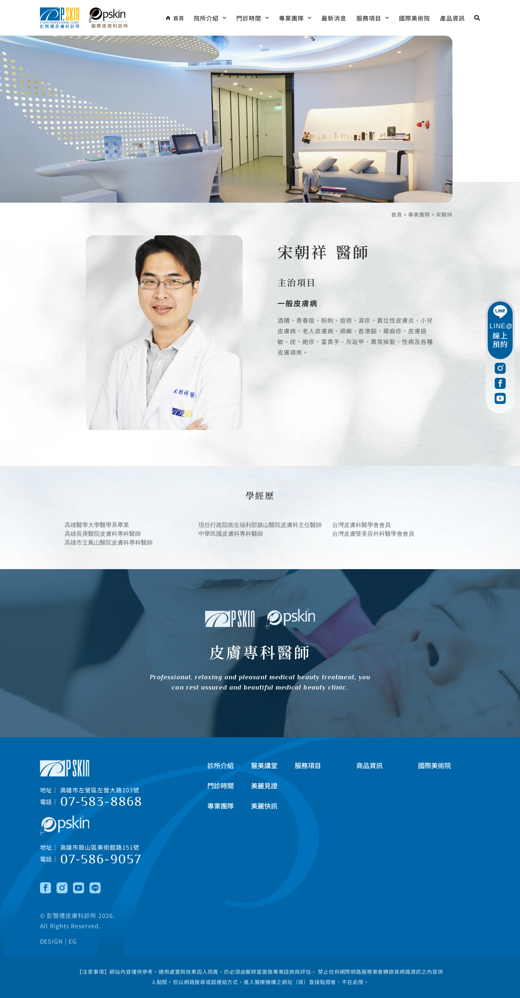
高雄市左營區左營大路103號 (99, 789)
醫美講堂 (264, 765)
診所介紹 (220, 765)
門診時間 (252, 17)
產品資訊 (452, 18)
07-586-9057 (101, 859)
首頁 (396, 214)
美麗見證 (264, 785)
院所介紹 (210, 17)
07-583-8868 (101, 802)
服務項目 (372, 17)
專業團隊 (295, 17)
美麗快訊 (264, 805)
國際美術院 (414, 18)
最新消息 (333, 18)
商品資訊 (369, 765)
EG (73, 941)
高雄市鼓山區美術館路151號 (99, 847)
